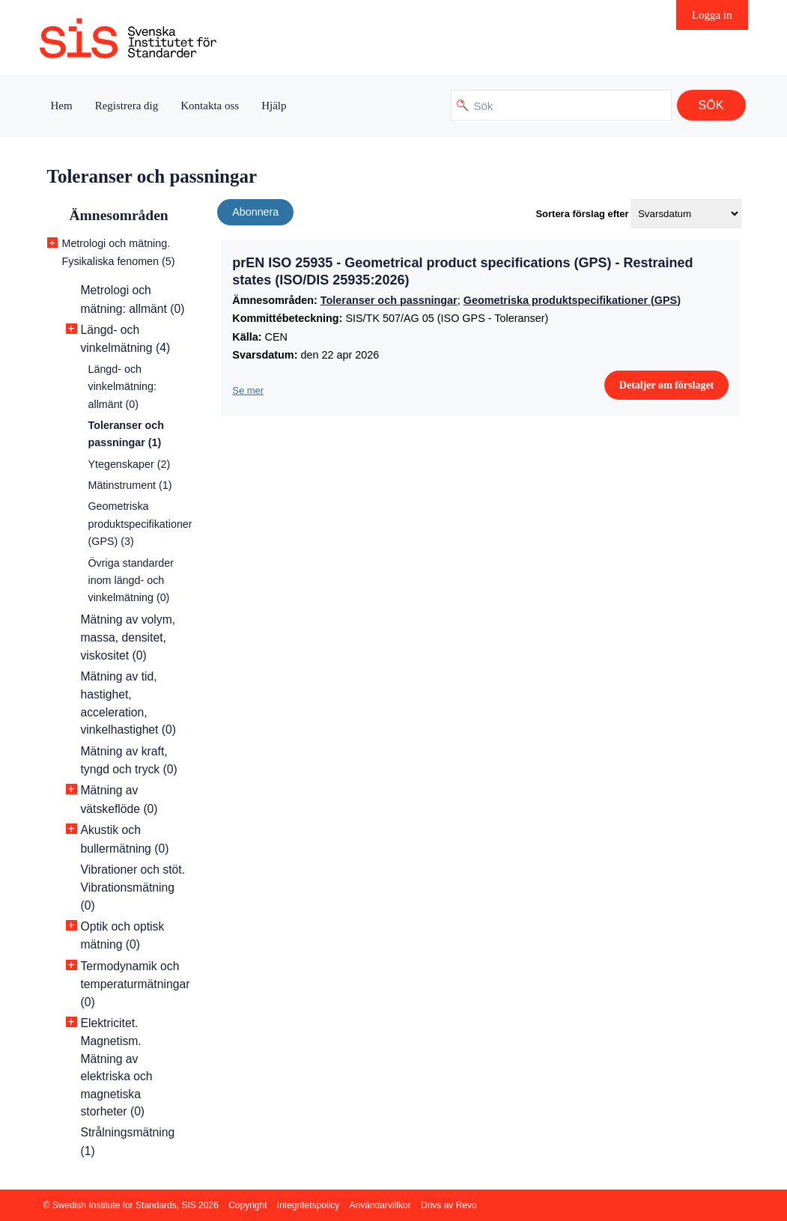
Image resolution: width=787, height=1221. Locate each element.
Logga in (712, 15)
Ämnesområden (119, 215)
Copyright (247, 1205)
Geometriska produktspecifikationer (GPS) (572, 300)
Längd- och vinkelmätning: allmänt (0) (122, 386)
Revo (466, 1205)
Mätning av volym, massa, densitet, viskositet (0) (128, 637)
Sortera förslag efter (581, 213)
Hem (62, 106)
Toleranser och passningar (389, 300)
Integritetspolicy (308, 1205)
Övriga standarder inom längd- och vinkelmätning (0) (131, 580)
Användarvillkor (380, 1205)
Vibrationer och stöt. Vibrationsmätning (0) (133, 887)
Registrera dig (127, 106)
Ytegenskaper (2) (129, 464)
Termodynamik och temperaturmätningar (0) (135, 984)
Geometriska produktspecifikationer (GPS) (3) (140, 523)
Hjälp (273, 106)
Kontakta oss (209, 106)
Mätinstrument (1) (130, 485)
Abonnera (255, 212)
